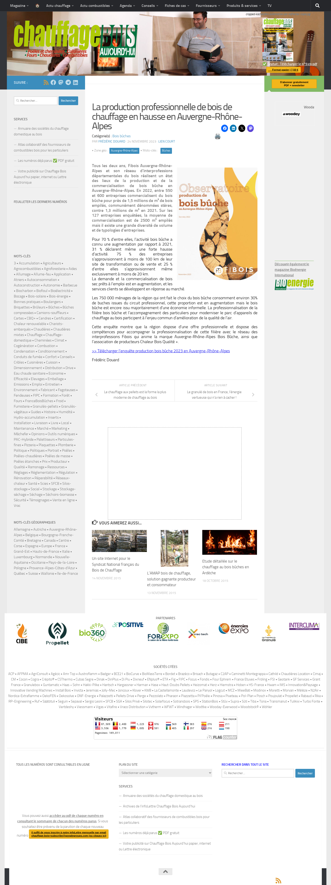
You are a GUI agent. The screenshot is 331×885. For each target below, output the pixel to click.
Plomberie (65, 445)
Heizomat (200, 685)
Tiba (253, 701)
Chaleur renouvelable (30, 324)
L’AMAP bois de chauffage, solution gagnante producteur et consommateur (171, 579)
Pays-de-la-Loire (61, 562)
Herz (213, 685)
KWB (147, 690)
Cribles (19, 362)
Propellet (291, 696)
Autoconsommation (42, 279)
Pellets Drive (125, 696)
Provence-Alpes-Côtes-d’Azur (52, 568)
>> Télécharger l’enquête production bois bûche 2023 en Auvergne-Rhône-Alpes (161, 350)
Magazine (17, 5)
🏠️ (37, 5)
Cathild (273, 674)
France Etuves (244, 679)
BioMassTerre (152, 674)
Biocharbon (24, 290)
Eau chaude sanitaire (30, 373)
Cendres (45, 318)
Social (35, 489)
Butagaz (212, 674)
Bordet (170, 674)
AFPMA (22, 674)
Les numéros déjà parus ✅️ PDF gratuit (46, 161)
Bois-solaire (37, 296)
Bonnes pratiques (27, 302)
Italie (66, 551)
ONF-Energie (86, 696)
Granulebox (32, 685)
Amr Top (69, 674)
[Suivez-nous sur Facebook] (53, 82)
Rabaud (306, 696)
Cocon (23, 679)
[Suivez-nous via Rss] (46, 82)
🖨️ (217, 136)
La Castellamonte (166, 690)
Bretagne (34, 540)
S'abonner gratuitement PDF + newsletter (294, 84)
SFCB (55, 483)
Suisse (33, 573)
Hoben (241, 685)
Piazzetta (187, 696)
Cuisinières (35, 362)
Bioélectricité (60, 290)
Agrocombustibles (27, 268)
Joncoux (123, 690)
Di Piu (126, 679)
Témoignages (39, 500)
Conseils (148, 5)
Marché (43, 428)
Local (65, 423)
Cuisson (52, 362)
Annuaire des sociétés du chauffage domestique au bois (41, 131)
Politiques (37, 450)
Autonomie (51, 285)
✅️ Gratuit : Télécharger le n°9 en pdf (290, 42)
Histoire (50, 412)
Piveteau (231, 696)
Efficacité (21, 379)
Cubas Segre (85, 679)
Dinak (101, 679)
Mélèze (302, 690)
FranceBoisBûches (39, 401)
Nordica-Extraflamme (23, 696)
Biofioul (42, 290)
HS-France (256, 685)
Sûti (244, 701)
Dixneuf (138, 679)
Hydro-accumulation (29, 417)
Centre (64, 540)
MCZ (231, 690)
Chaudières (42, 329)
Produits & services (242, 5)
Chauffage (35, 335)
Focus (192, 679)
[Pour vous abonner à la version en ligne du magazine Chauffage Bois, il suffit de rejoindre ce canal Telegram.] (68, 82)
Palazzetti (106, 696)
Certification (63, 318)
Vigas (100, 707)
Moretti (274, 690)
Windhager (184, 707)
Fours (18, 401)
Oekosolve (66, 696)
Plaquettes (47, 445)
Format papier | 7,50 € (282, 70)
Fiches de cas (175, 5)
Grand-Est (22, 551)
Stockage (50, 489)
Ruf (37, 701)
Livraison (41, 423)
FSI (272, 679)
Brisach (198, 674)
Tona (262, 701)
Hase (154, 685)
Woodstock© (249, 707)
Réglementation (43, 472)
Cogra (35, 679)
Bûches (166, 150)
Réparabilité (43, 478)
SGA (119, 701)
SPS (196, 701)
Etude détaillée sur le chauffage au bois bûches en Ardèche (225, 567)
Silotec (147, 701)
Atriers (19, 279)
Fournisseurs (206, 5)
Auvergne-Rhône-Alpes (124, 150)
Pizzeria (30, 445)
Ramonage (36, 467)
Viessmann (85, 707)
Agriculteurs (52, 263)
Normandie (43, 557)
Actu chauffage (58, 5)
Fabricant (48, 390)
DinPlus (113, 679)
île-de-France (67, 573)
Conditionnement (51, 351)
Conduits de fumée (28, 357)
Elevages (38, 379)
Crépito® (48, 679)
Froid (59, 401)
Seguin (63, 701)
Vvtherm (154, 707)
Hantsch (108, 685)
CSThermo (65, 679)
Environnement (26, 390)
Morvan (288, 690)
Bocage (19, 296)
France (60, 546)
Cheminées (42, 340)
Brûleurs (39, 307)
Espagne (31, 546)
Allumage (23, 274)
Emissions (21, 384)
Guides (36, 412)
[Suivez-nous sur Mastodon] (60, 82)
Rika (318, 696)
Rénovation (22, 478)
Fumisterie (22, 406)
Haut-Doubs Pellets (175, 685)
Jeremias (92, 690)
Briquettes (22, 307)
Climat (59, 340)
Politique (20, 450)
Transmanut (278, 701)
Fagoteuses (66, 390)
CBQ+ (31, 318)
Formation (51, 395)
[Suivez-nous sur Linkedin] (75, 82)
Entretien (52, 384)
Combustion (46, 346)
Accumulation (29, 263)
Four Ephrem (221, 679)
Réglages (21, 472)
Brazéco (184, 674)
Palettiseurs (46, 439)
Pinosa (218, 696)
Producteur (59, 461)
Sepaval (76, 701)
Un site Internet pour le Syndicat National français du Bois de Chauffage (115, 564)
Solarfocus (162, 701)
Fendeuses (22, 395)
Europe (46, 546)
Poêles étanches (26, 461)
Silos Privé (132, 701)
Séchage (36, 494)
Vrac (17, 505)
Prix (45, 461)
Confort (51, 357)
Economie (56, 373)
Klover (136, 690)
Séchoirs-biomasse (60, 494)
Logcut (220, 690)
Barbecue (70, 285)
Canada (50, 540)
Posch (261, 696)
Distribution (54, 368)
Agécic (55, 674)
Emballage (56, 379)
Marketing (59, 428)
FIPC (36, 395)
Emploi (37, 384)
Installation (22, 423)
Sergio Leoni (94, 701)
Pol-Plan (247, 696)
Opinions (38, 434)
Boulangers (52, 302)
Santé (32, 483)
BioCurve (132, 674)
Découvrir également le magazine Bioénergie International (292, 269)
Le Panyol (205, 690)
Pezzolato (156, 696)
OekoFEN (49, 696)
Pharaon (172, 696)
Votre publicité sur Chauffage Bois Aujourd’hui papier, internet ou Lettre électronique (40, 177)
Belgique (31, 535)
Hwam (272, 685)
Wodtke (201, 707)
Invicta (78, 690)
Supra (235, 701)
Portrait (53, 450)
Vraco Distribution (133, 707)
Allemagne (22, 529)
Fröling (262, 679)
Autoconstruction (27, 285)
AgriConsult (39, 674)
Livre (54, 423)
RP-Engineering (20, 701)
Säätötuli (49, 701)
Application (62, 274)
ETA (165, 679)
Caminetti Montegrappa (248, 674)
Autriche (39, 529)
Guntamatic (51, 685)
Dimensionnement (28, 368)
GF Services (301, 679)
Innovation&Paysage (303, 685)
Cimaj (317, 674)
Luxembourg (23, 557)
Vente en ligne (63, 500)
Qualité (19, 467)
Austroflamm (87, 674)
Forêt (66, 395)
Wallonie (47, 573)
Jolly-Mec (108, 690)
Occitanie (38, 562)
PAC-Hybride (24, 439)
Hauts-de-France (46, 551)
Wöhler (267, 707)
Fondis (204, 679)
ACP (11, 674)
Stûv (224, 701)
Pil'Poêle (203, 696)
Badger (105, 674)
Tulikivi (295, 701)
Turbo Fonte (311, 701)
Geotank (284, 679)
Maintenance (24, 428)
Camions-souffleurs (51, 313)
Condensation (24, 351)
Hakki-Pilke (91, 685)
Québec (19, 573)
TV (270, 5)
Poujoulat (275, 696)
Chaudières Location (295, 674)
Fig (173, 679)
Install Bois (63, 690)
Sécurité (20, 500)
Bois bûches (121, 136)
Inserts (53, 417)
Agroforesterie (55, 268)
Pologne (20, 568)
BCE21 (118, 674)
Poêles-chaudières (28, 456)
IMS (282, 685)
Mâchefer (21, 434)
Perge (141, 696)
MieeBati (243, 690)
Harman (142, 685)
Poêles (67, 450)
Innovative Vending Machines (31, 690)
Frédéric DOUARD (111, 141)
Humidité (65, 412)
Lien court (166, 141)
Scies (44, 483)
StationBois (210, 701)
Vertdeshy (66, 707)
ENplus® (153, 679)
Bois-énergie (58, 296)
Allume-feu (42, 274)
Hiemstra (226, 685)
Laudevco (188, 690)
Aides (72, 268)
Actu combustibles (95, 5)
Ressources (56, 467)
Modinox (259, 690)
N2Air (315, 690)
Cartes (19, 318)
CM (13, 679)
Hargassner (125, 685)
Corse (18, 546)
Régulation (67, 472)
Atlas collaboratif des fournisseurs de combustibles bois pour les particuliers (42, 147)
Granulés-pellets (45, 406)
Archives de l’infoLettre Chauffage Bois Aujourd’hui (159, 806)
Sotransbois (181, 701)
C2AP (224, 674)
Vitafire (112, 707)
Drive (69, 368)
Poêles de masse (57, 456)
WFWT (169, 707)
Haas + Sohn (71, 685)
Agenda (126, 5)
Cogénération (24, 346)
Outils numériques (61, 434)
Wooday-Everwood (223, 707)
